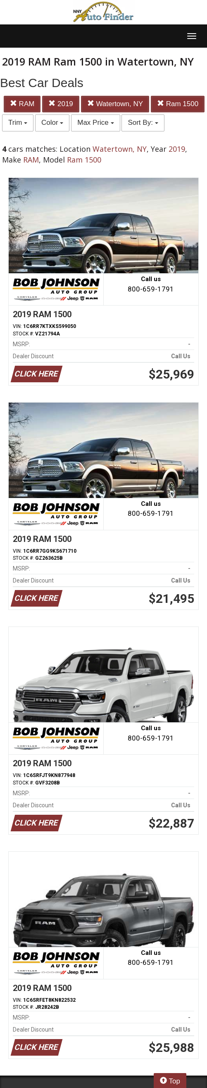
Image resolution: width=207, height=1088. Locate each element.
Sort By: (143, 122)
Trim (17, 122)
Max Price (95, 122)
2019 (60, 104)
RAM (22, 104)
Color (52, 122)
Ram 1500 (177, 104)
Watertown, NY (115, 104)
